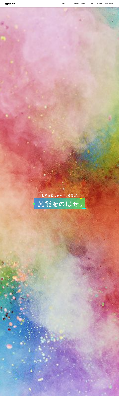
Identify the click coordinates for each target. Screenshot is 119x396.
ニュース (91, 3)
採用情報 (99, 3)
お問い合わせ (109, 3)
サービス (83, 3)
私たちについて (66, 3)
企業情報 (76, 3)
